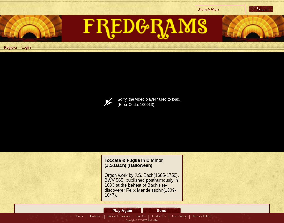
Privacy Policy (202, 215)
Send (161, 210)
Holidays (95, 215)
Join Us (140, 215)
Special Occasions (119, 215)
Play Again (122, 210)
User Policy (179, 215)
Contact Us (159, 215)
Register (10, 48)
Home (80, 215)
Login (26, 48)
